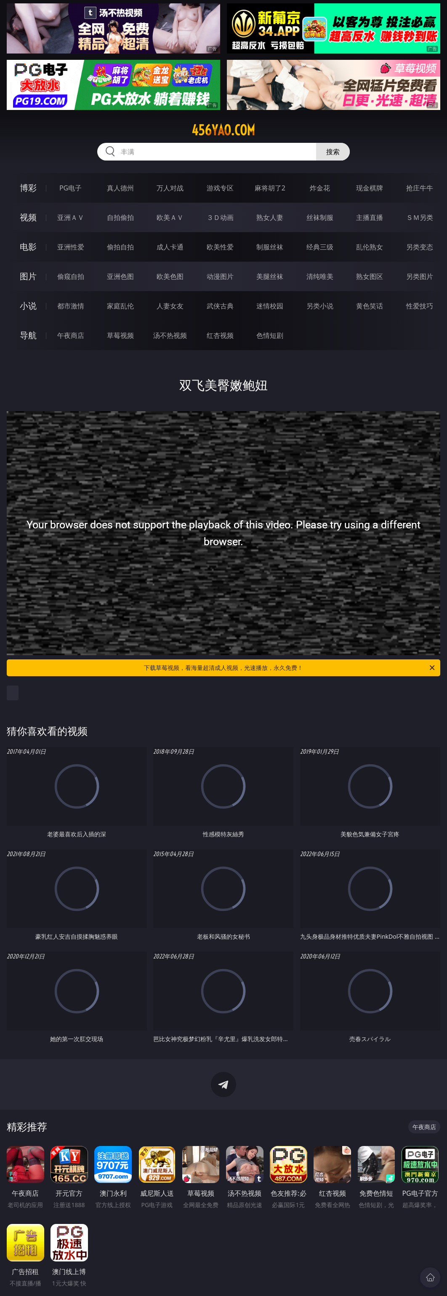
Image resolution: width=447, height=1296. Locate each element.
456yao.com (223, 130)
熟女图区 (369, 276)
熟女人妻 (269, 217)
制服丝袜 (269, 247)
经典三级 (319, 247)
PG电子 (70, 188)
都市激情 (70, 306)
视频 (28, 217)
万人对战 (170, 188)
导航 (28, 335)
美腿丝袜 (269, 276)
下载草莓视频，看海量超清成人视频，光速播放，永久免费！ (290, 668)
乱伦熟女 (369, 247)
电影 (28, 246)
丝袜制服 (319, 217)
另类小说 (319, 306)
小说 (28, 305)
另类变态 (419, 247)
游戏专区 (220, 188)
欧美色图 (170, 276)
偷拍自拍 (120, 247)
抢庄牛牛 (419, 188)
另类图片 (419, 276)
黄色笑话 (369, 306)
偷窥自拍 (70, 276)
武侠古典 (220, 306)
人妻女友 (170, 306)
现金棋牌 (369, 188)
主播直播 (369, 217)
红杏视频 (220, 335)
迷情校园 (269, 306)
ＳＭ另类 (419, 217)
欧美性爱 (220, 247)
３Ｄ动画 (220, 217)
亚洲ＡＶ (70, 217)
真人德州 (120, 188)
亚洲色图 (120, 276)
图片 (28, 276)
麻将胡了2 (270, 188)
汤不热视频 (170, 335)
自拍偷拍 (120, 217)
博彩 (28, 187)
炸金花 (320, 188)
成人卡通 (170, 247)
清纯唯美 (319, 276)
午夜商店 (70, 335)
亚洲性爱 (70, 247)
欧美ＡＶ (170, 217)
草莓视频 (120, 335)
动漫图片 (220, 276)
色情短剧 (269, 335)
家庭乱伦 (120, 306)
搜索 (333, 151)
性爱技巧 (419, 306)
